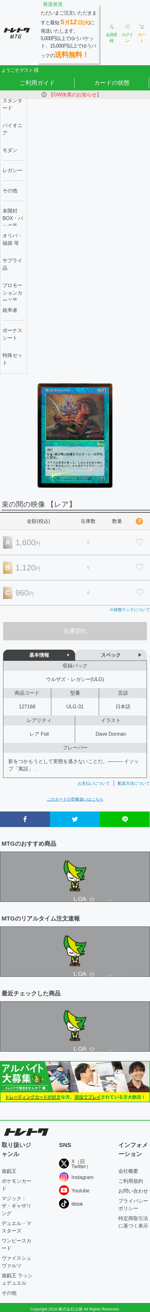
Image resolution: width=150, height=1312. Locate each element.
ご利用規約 (130, 1181)
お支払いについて (94, 783)
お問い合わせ (133, 1191)
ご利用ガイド (37, 83)
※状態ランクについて (130, 609)
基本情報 (39, 655)
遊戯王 (9, 1171)
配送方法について (134, 783)
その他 (9, 1293)
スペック (111, 655)
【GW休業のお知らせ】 (75, 94)
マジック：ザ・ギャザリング (16, 1206)
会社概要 (128, 1171)
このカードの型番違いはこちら (75, 799)
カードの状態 (112, 83)
